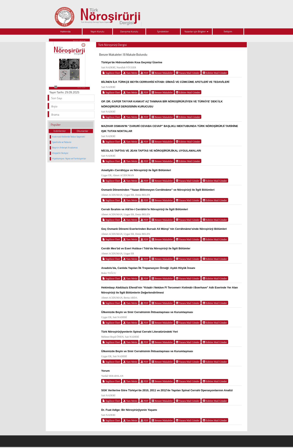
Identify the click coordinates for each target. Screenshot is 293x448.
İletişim (228, 31)
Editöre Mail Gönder (215, 72)
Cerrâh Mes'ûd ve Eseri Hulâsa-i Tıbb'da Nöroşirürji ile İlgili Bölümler (145, 248)
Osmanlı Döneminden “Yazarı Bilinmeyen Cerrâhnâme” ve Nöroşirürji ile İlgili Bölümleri (158, 189)
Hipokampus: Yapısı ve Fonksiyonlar (69, 158)
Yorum (105, 370)
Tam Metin (130, 72)
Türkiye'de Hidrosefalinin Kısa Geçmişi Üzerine (131, 62)
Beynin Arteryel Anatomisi (65, 147)
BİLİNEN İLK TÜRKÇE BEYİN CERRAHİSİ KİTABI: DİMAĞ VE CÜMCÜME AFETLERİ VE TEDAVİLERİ (165, 81)
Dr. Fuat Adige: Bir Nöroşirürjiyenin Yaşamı (129, 409)
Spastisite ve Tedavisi (61, 142)
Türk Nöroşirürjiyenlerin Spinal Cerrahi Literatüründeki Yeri (139, 331)
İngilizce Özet (111, 72)
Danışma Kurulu (129, 31)
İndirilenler (60, 131)
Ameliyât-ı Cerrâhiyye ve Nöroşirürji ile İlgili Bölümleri (136, 170)
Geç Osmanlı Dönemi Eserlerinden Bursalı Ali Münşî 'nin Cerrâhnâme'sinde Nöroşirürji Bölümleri (164, 228)
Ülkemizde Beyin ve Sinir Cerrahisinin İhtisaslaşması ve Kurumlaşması (147, 312)
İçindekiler (163, 31)
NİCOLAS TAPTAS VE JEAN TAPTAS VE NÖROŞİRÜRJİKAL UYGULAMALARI (151, 150)
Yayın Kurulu (97, 31)
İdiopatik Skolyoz (60, 153)
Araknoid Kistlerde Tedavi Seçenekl (68, 136)
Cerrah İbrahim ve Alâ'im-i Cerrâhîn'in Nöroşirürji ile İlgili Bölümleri (144, 209)
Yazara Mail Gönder (187, 72)
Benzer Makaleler (162, 72)
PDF (144, 72)
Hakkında (65, 31)
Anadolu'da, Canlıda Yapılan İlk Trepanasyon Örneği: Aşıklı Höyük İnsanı (148, 268)
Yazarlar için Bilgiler (196, 31)
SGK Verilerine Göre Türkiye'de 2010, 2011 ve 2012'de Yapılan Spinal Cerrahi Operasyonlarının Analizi (167, 390)
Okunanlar (82, 131)
